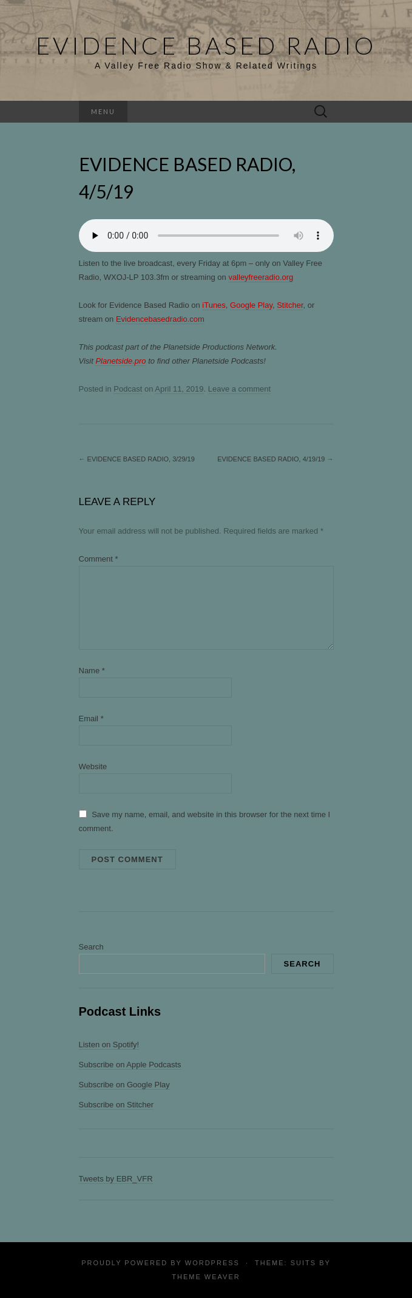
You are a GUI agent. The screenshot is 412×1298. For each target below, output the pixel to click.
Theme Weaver (206, 1276)
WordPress (212, 1262)
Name (92, 670)
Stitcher (290, 305)
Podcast (127, 388)
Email (91, 718)
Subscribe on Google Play (124, 1084)
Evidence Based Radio (206, 45)
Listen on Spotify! (109, 1044)
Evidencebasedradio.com (160, 319)
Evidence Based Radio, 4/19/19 (275, 459)
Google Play (251, 305)
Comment (98, 558)
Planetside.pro (120, 360)
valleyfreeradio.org (260, 277)
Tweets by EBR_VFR (116, 1178)
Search (91, 946)
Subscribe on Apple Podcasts (130, 1064)
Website (93, 766)
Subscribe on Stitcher (116, 1104)
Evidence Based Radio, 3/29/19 (137, 459)
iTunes (214, 305)
